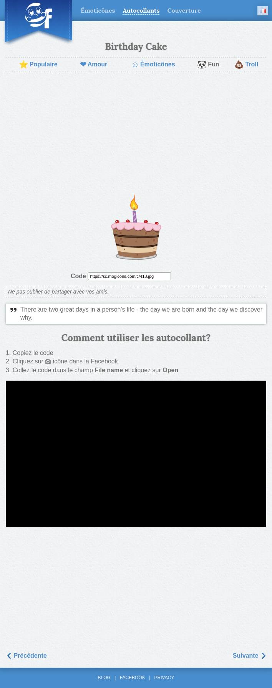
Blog (104, 677)
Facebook (132, 677)
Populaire (38, 64)
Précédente (26, 655)
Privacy (164, 677)
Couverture (184, 10)
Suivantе (249, 655)
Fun (208, 64)
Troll (246, 64)
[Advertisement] (136, 132)
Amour (94, 64)
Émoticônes (98, 10)
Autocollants (141, 10)
